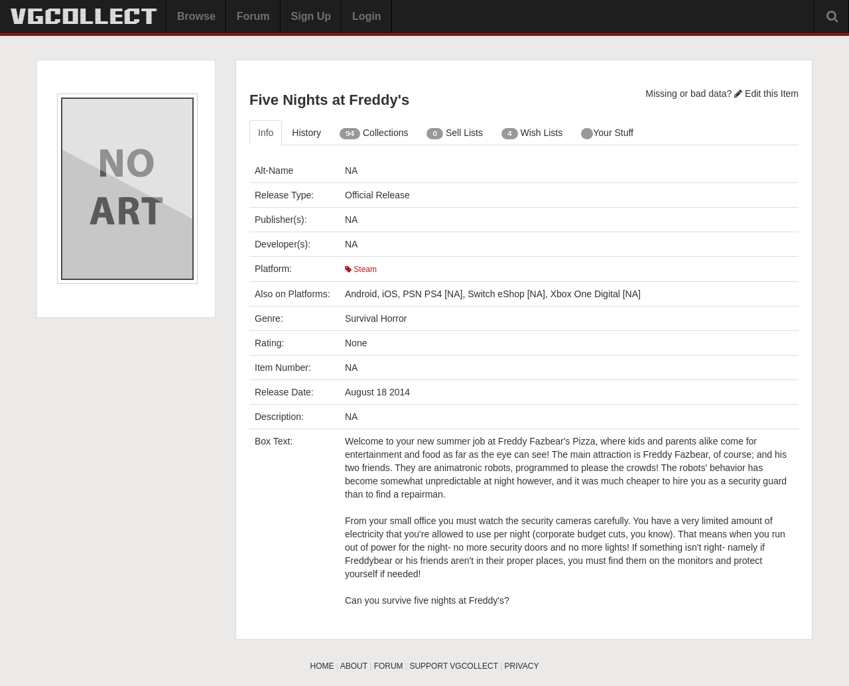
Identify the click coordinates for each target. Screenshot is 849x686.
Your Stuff (607, 133)
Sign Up (311, 16)
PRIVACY (522, 666)
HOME (322, 666)
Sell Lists (454, 133)
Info (265, 132)
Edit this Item (766, 93)
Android (361, 294)
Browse (196, 16)
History (306, 132)
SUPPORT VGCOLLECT (453, 666)
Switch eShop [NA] (506, 294)
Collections (374, 133)
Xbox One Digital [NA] (596, 294)
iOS (389, 294)
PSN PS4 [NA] (432, 294)
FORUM (388, 666)
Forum (253, 16)
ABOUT (353, 666)
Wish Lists (531, 133)
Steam (361, 269)
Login (366, 16)
